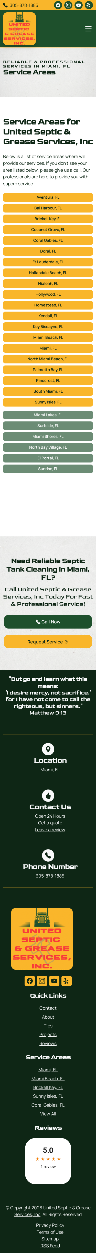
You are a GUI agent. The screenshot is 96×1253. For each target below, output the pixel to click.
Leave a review (50, 829)
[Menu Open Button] (87, 29)
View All (48, 1114)
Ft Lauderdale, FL (48, 262)
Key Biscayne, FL (48, 326)
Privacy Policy (50, 1225)
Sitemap (50, 1239)
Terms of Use (50, 1232)
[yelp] (89, 5)
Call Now (48, 622)
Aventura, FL (48, 197)
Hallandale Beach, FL (48, 272)
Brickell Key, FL (48, 218)
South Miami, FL (48, 391)
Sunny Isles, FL (48, 402)
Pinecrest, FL (48, 380)
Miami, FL (48, 348)
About (48, 1017)
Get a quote (50, 823)
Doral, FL (48, 251)
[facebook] (58, 5)
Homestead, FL (48, 305)
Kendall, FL (48, 316)
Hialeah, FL (48, 283)
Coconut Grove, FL (48, 229)
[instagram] (68, 5)
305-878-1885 (24, 5)
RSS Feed (50, 1245)
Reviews (48, 1043)
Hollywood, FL (48, 294)
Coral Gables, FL (48, 240)
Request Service (48, 642)
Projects (48, 1034)
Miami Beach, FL (48, 337)
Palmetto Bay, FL (48, 369)
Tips (48, 1026)
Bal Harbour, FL (48, 208)
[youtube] (78, 5)
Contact (48, 1008)
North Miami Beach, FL (48, 359)
